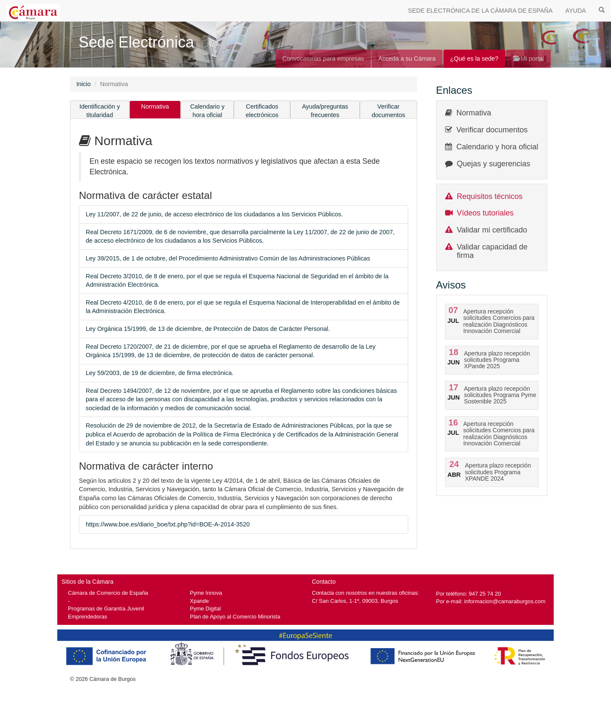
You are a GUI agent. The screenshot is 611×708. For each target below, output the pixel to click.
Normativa (155, 106)
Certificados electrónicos (262, 111)
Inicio (83, 84)
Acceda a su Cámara (407, 58)
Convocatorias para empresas (323, 58)
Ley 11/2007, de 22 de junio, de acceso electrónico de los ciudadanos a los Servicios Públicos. (214, 214)
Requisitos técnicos (490, 196)
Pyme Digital (205, 608)
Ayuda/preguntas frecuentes (325, 111)
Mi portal (528, 58)
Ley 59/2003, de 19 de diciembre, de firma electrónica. (159, 372)
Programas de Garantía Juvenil (106, 608)
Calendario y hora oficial (207, 111)
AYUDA (575, 10)
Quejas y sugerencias (493, 164)
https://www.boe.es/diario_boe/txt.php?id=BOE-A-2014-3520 (167, 524)
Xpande (199, 601)
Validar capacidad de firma (492, 251)
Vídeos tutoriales (485, 213)
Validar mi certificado (492, 230)
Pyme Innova (206, 593)
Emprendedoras (87, 616)
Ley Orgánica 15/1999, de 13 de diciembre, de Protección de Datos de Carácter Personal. (208, 328)
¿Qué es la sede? (474, 58)
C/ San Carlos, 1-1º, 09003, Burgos (355, 601)
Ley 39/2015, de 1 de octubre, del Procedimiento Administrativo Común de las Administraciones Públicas (228, 258)
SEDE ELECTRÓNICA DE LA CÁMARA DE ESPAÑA (480, 10)
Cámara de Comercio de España (108, 593)
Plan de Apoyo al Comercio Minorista (235, 616)
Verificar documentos (388, 111)
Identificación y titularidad (99, 111)
